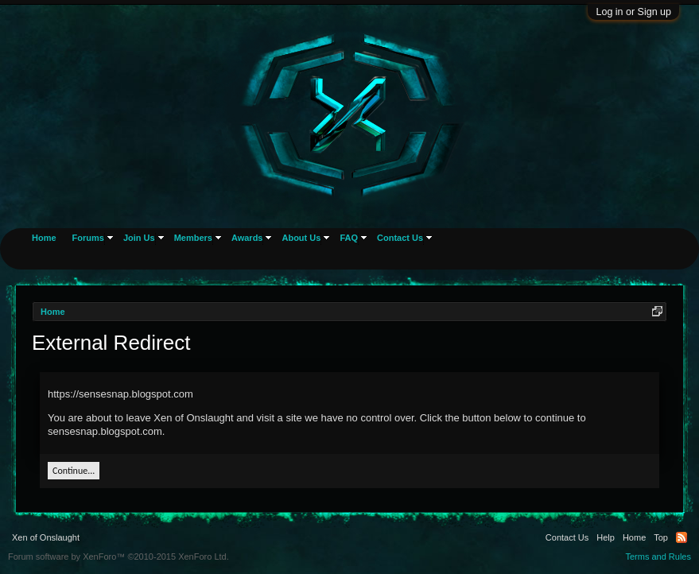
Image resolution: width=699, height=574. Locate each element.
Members (193, 237)
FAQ (349, 237)
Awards (247, 237)
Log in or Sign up (633, 11)
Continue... (73, 470)
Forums (88, 237)
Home (44, 237)
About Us (301, 237)
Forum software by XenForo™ (118, 556)
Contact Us (400, 237)
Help (605, 537)
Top (661, 537)
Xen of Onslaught (46, 537)
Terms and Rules (658, 556)
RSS (681, 537)
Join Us (139, 237)
